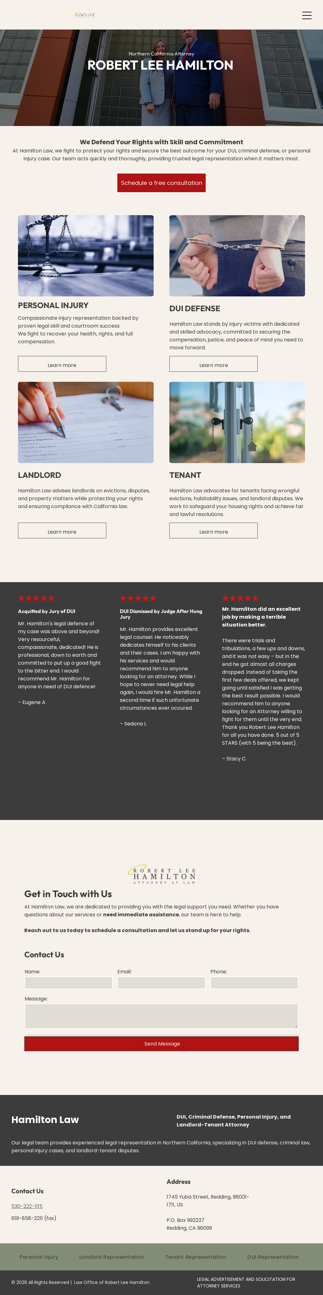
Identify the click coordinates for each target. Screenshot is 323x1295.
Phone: (218, 971)
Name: (32, 971)
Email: (124, 971)
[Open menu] (307, 15)
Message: (36, 998)
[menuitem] (41, 1257)
